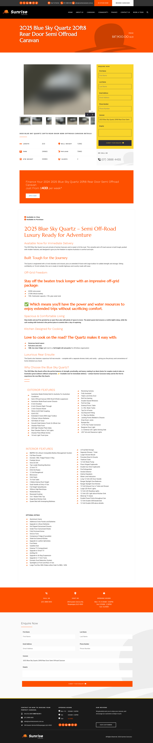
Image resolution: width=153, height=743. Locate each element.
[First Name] (115, 75)
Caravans (91, 12)
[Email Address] (115, 97)
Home (70, 12)
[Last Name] (115, 86)
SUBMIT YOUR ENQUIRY (115, 143)
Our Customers (102, 723)
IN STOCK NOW (99, 1)
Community (103, 12)
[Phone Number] (115, 108)
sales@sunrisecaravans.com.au (34, 721)
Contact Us (125, 12)
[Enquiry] (115, 132)
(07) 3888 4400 (28, 717)
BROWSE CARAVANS (119, 1)
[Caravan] (115, 119)
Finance (114, 12)
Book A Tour (138, 12)
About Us (79, 12)
